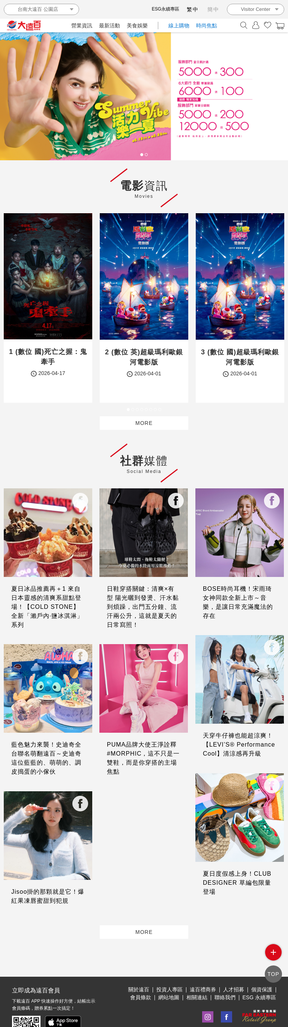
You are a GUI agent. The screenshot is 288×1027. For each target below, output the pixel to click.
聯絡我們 (225, 973)
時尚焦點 (206, 26)
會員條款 (140, 973)
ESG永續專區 (165, 9)
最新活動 (109, 26)
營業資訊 (81, 26)
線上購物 (178, 26)
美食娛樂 (137, 26)
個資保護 (261, 965)
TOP (273, 974)
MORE (144, 423)
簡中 (213, 9)
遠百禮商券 (203, 965)
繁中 (193, 9)
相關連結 (196, 973)
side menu (273, 954)
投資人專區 (169, 965)
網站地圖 (168, 973)
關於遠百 (138, 965)
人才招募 (233, 965)
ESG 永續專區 (259, 973)
